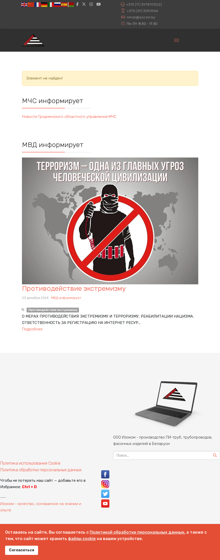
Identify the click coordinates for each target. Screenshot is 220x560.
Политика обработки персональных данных (41, 469)
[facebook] (77, 4)
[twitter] (84, 4)
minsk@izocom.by (141, 17)
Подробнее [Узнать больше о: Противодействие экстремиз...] (32, 329)
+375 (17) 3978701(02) (144, 4)
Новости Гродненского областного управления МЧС (69, 116)
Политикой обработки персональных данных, (137, 532)
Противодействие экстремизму (74, 288)
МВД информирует (66, 298)
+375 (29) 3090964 (142, 11)
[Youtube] (98, 4)
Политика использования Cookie (30, 463)
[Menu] (176, 40)
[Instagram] (91, 4)
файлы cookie (82, 538)
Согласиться (21, 550)
